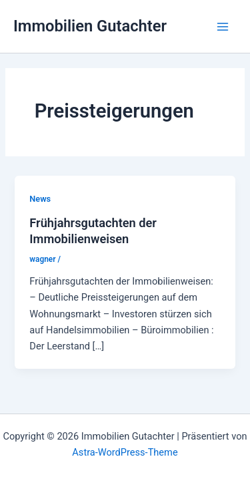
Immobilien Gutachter (90, 26)
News (40, 199)
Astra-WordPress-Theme (124, 452)
